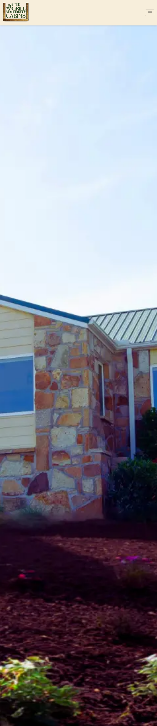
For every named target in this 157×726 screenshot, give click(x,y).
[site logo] (16, 13)
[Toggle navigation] (149, 12)
